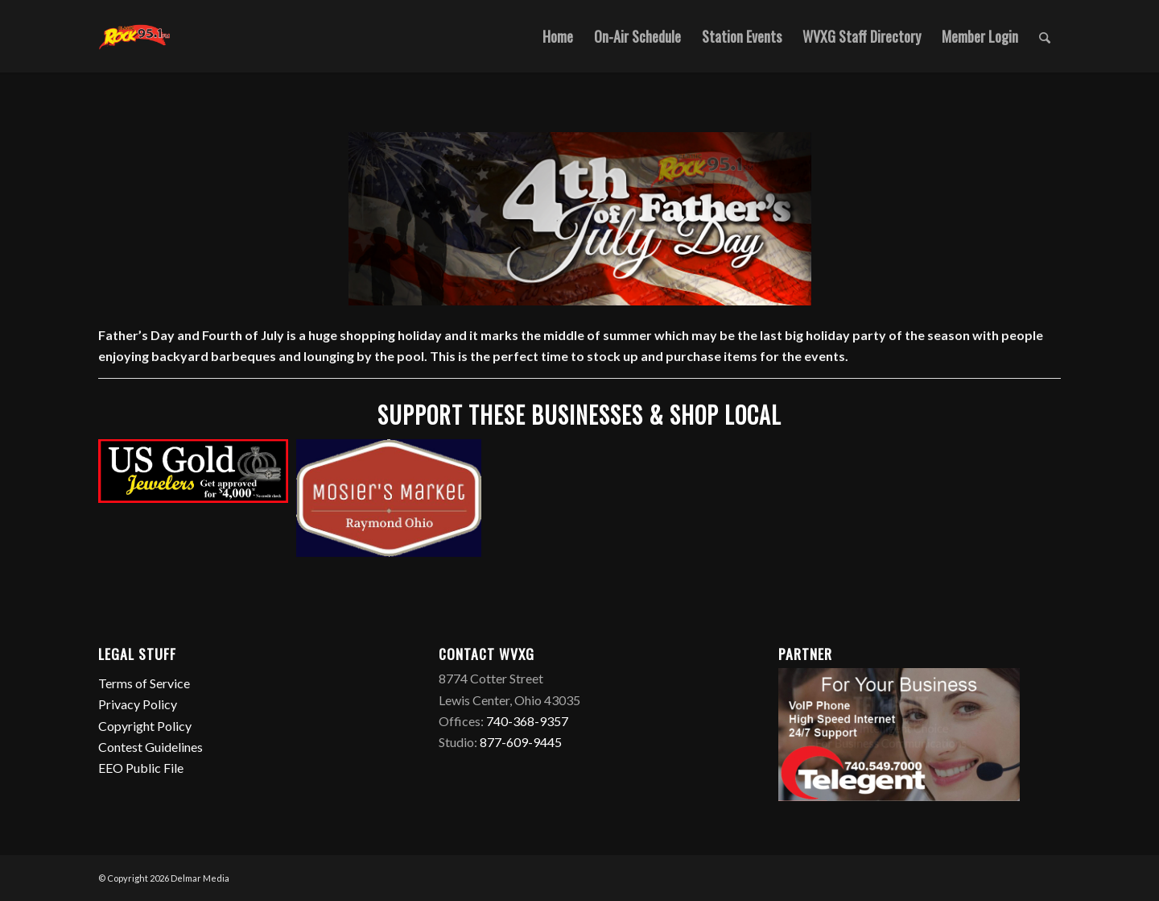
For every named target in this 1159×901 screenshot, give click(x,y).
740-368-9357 (527, 721)
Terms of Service (145, 683)
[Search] (1045, 36)
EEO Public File (141, 767)
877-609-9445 (521, 741)
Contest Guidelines (151, 746)
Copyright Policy (146, 725)
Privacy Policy (138, 704)
